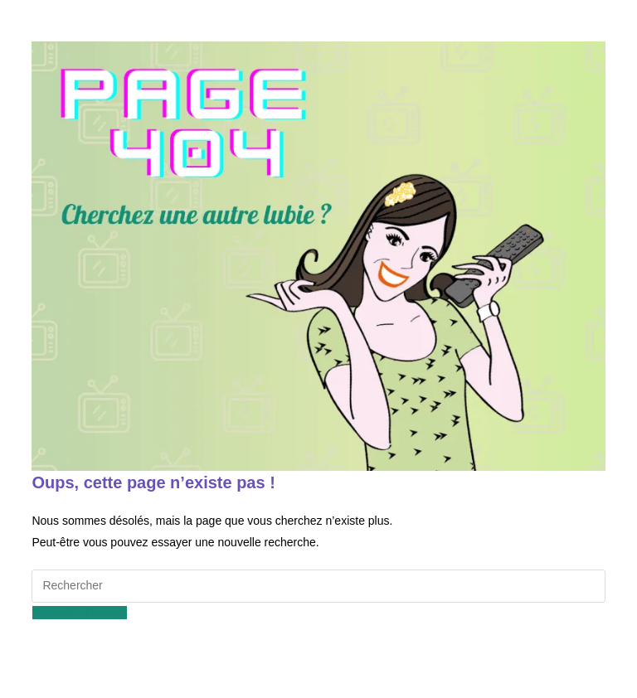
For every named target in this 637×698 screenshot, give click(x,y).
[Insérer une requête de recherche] (318, 586)
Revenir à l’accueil (79, 612)
